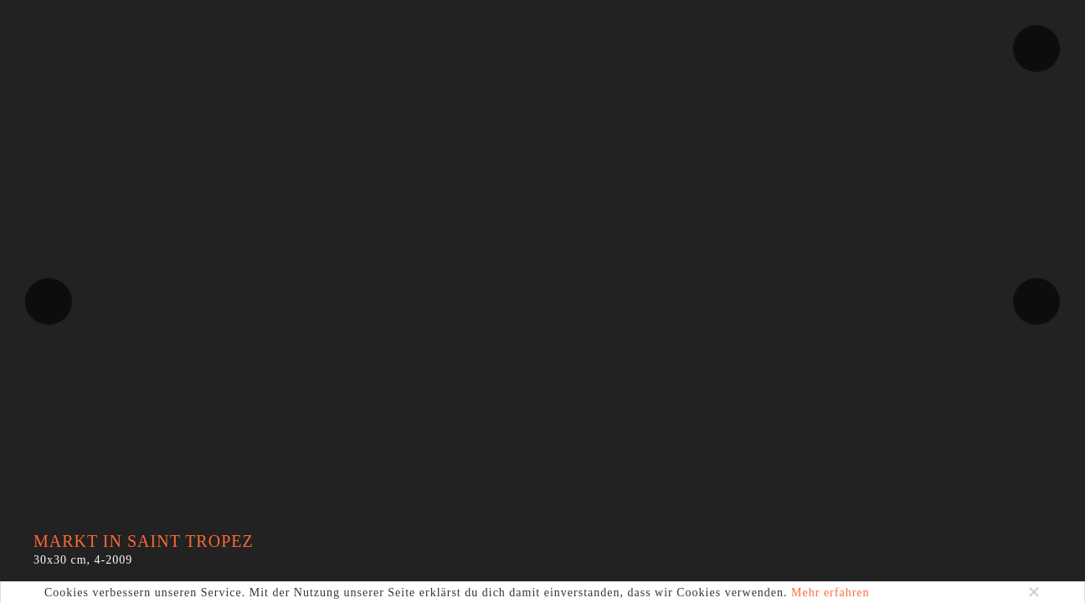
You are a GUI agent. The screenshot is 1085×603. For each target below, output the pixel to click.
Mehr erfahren (830, 592)
